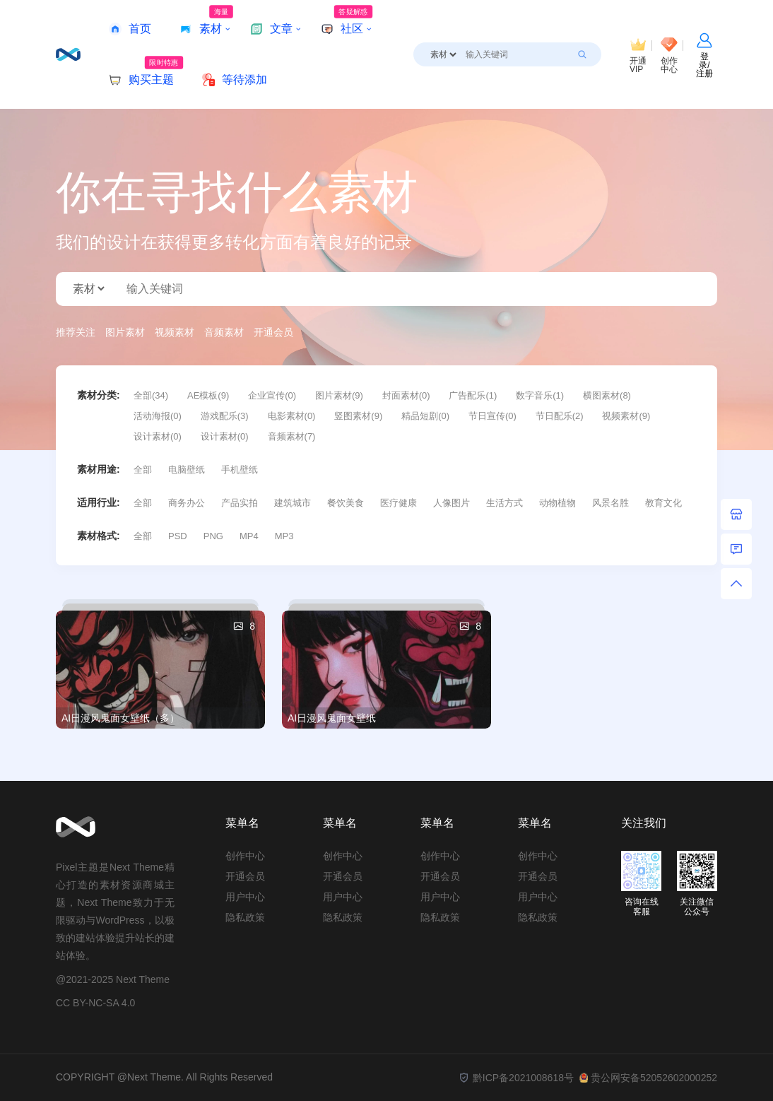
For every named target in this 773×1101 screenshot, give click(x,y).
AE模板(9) (208, 395)
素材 (206, 20)
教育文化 (663, 502)
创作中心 (245, 855)
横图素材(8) (607, 395)
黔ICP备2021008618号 (516, 1077)
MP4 (249, 536)
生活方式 (504, 502)
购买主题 (146, 71)
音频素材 (224, 332)
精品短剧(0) (425, 416)
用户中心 (245, 896)
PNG (213, 536)
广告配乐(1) (473, 395)
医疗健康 (398, 502)
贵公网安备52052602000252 (648, 1078)
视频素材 (174, 332)
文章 (271, 29)
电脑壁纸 (186, 469)
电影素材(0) (292, 416)
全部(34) (151, 395)
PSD (177, 536)
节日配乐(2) (560, 416)
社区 (346, 20)
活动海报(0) (158, 416)
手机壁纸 (239, 469)
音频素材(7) (292, 436)
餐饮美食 (345, 502)
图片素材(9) (339, 395)
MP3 (284, 536)
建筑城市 (292, 502)
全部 (143, 469)
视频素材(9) (626, 416)
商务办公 (186, 502)
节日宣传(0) (492, 416)
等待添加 (234, 79)
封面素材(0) (406, 395)
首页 (130, 29)
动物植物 (557, 502)
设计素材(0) (158, 436)
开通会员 (273, 332)
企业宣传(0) (272, 395)
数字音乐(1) (540, 395)
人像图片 (451, 502)
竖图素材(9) (358, 416)
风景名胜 (610, 502)
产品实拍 (239, 502)
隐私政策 (245, 917)
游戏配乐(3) (225, 416)
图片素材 (125, 332)
